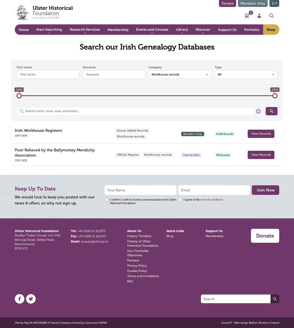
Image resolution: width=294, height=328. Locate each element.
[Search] (236, 299)
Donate (228, 3)
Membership (214, 236)
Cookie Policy (137, 271)
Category (155, 67)
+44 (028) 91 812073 (91, 231)
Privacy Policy (137, 266)
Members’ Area (253, 3)
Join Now (266, 190)
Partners (133, 260)
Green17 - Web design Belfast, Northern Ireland (250, 322)
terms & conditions (211, 199)
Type (218, 67)
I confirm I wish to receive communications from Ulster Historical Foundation (143, 201)
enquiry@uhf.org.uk (94, 241)
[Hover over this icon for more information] (258, 111)
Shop (170, 236)
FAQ (130, 281)
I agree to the (203, 199)
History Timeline (139, 236)
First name (24, 67)
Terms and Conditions (143, 276)
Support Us (214, 231)
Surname (89, 67)
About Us (134, 231)
